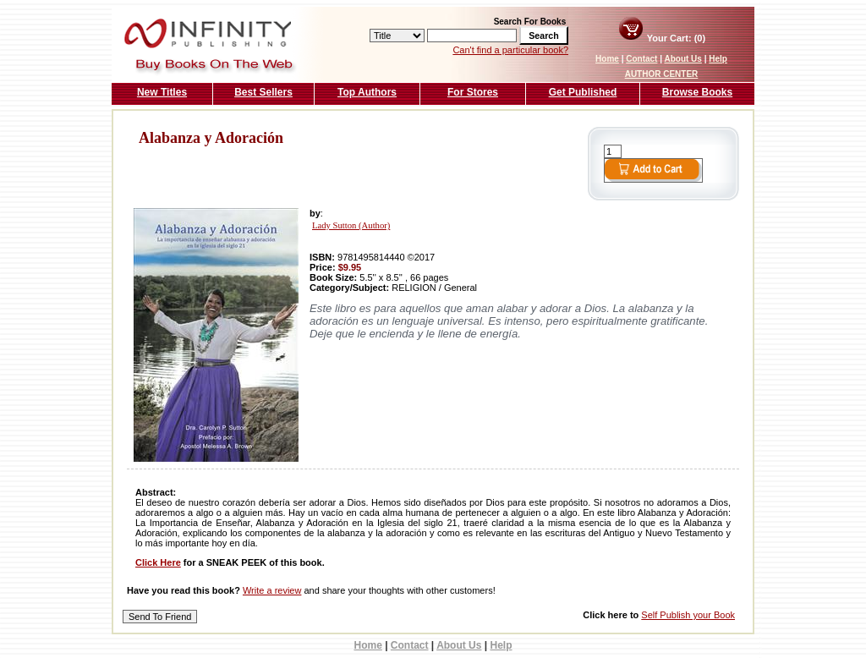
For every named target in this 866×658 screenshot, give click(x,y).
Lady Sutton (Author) (351, 225)
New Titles (162, 92)
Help (718, 58)
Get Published (583, 92)
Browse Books (697, 92)
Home (607, 58)
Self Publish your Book (688, 615)
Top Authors (367, 92)
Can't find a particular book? (510, 50)
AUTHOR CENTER (662, 74)
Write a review (272, 590)
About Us (682, 58)
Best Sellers (263, 92)
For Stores (472, 92)
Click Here (158, 562)
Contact (641, 58)
